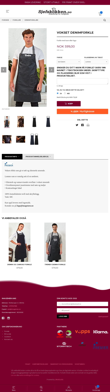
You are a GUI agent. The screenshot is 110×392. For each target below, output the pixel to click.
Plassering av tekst (93, 58)
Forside (6, 333)
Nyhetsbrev (80, 366)
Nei (68, 94)
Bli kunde (7, 336)
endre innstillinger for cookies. (29, 377)
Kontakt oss (8, 341)
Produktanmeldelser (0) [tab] (37, 156)
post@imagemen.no (14, 311)
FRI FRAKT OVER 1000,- (73, 2)
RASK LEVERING (33, 2)
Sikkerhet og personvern (61, 366)
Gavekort (7, 338)
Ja (61, 94)
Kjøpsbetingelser (40, 366)
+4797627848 (13, 308)
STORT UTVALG (52, 2)
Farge (59, 58)
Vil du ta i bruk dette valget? (70, 90)
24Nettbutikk (59, 381)
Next (51, 69)
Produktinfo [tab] (11, 156)
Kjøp (69, 104)
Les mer (13, 377)
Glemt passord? (103, 318)
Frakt (27, 366)
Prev (3, 69)
